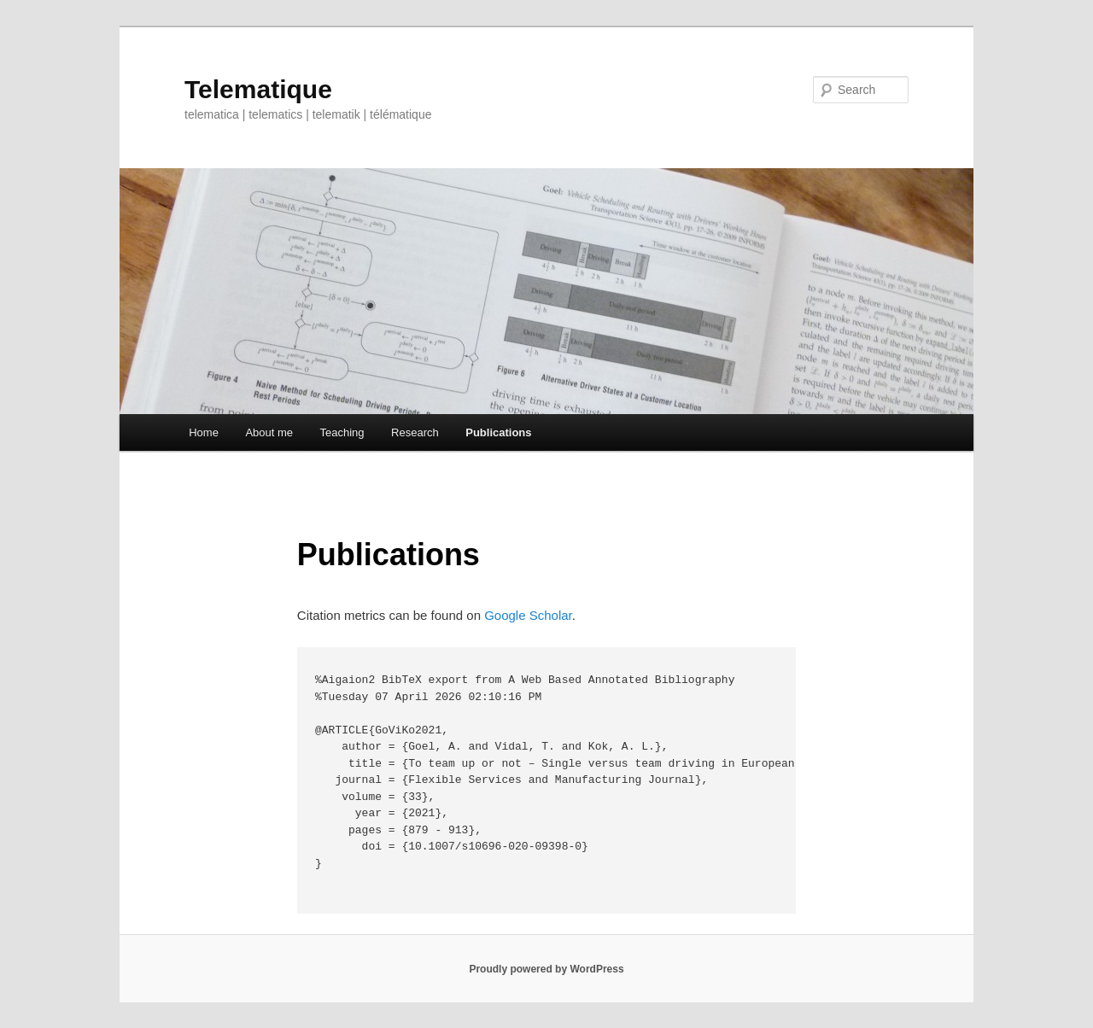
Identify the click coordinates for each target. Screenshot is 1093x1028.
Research (415, 432)
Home (204, 432)
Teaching (342, 432)
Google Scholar (528, 615)
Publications (498, 432)
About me (269, 432)
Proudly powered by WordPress (546, 969)
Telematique (258, 89)
